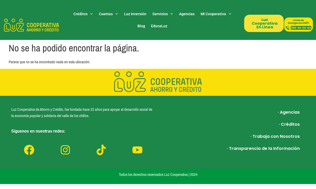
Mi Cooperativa (216, 14)
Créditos (83, 14)
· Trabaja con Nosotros (275, 136)
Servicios (162, 14)
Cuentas (108, 14)
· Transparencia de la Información (263, 148)
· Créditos (289, 124)
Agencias (187, 14)
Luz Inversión (135, 14)
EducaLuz (159, 26)
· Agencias (289, 112)
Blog (141, 26)
